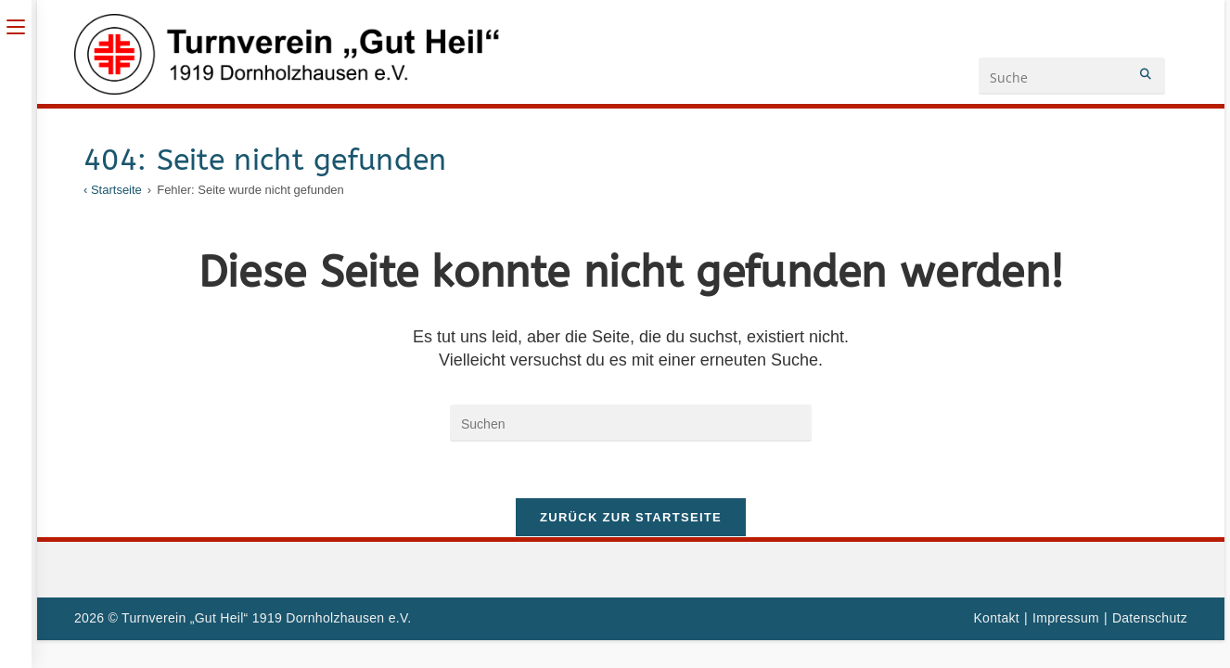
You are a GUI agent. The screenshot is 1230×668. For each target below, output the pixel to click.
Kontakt (996, 617)
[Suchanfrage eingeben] (1072, 76)
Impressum (1065, 617)
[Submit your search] (1146, 74)
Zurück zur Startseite (631, 517)
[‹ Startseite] (112, 190)
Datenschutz (1149, 617)
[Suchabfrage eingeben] (631, 423)
